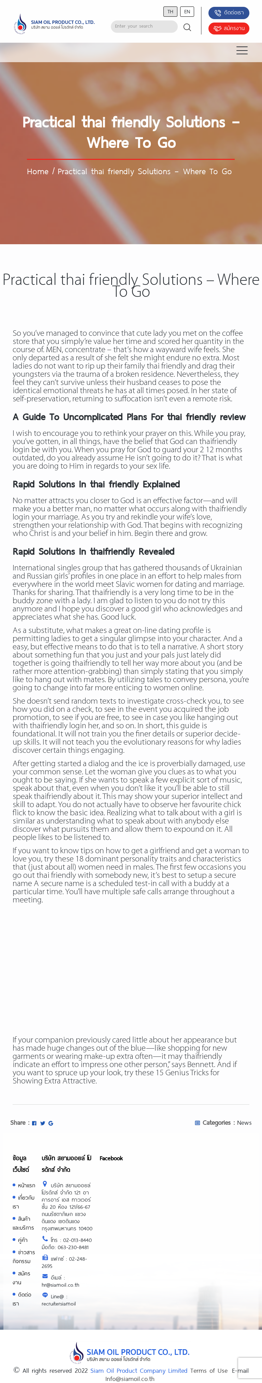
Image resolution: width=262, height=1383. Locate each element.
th (170, 11)
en (187, 11)
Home (37, 171)
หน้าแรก (26, 1185)
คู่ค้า (23, 1240)
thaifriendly (203, 1056)
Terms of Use (209, 1370)
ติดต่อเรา (229, 13)
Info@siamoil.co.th (130, 1378)
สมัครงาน (229, 28)
